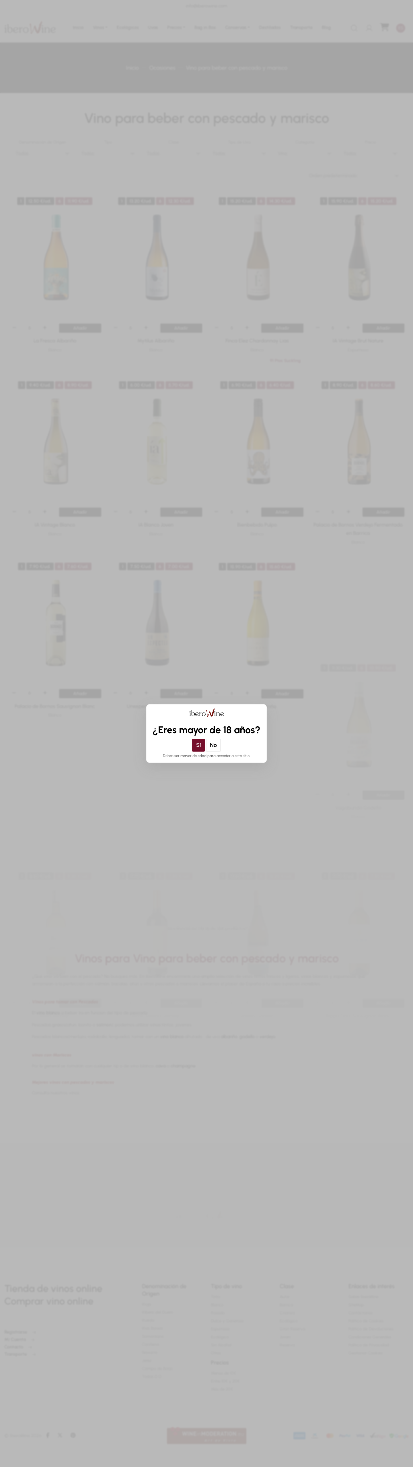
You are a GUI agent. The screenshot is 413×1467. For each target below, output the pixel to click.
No (213, 745)
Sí (198, 745)
